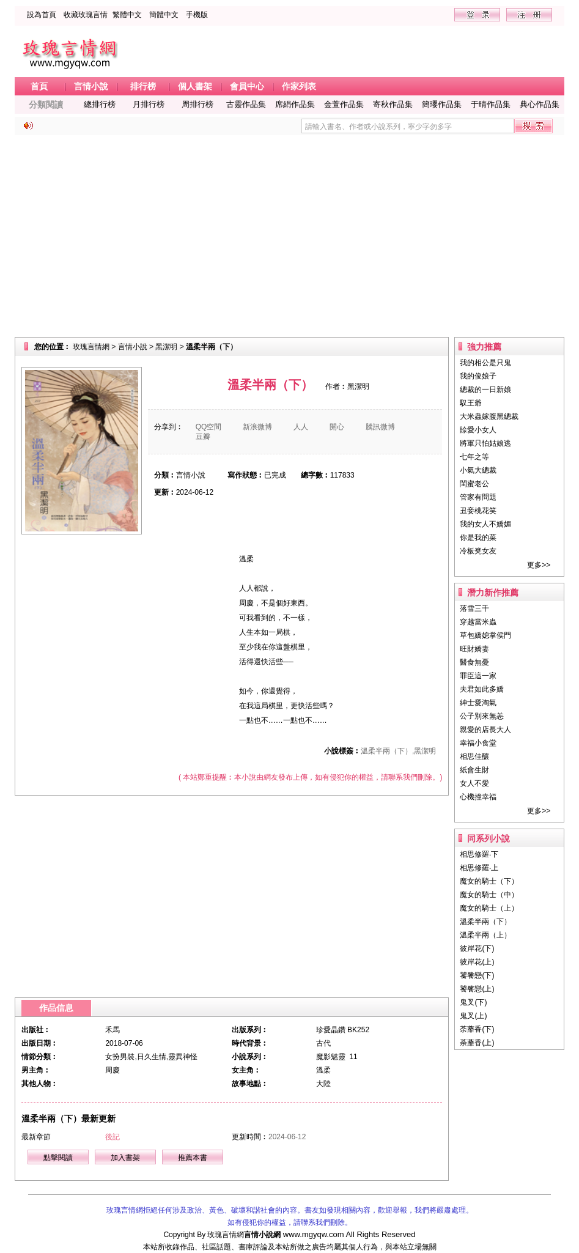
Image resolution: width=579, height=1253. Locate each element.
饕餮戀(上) (477, 989)
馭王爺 (471, 403)
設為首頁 (41, 14)
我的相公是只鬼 (485, 362)
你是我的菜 (478, 537)
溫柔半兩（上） (485, 935)
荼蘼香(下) (477, 1029)
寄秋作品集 (393, 104)
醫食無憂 (474, 662)
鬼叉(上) (473, 1015)
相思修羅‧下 (479, 854)
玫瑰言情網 (91, 346)
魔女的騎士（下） (489, 881)
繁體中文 (127, 14)
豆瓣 (203, 436)
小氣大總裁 (478, 470)
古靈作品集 (246, 104)
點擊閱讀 (58, 1157)
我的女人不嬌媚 (485, 524)
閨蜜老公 (474, 483)
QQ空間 (209, 427)
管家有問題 (478, 497)
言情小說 (132, 346)
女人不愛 (474, 783)
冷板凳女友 (478, 551)
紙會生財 (474, 770)
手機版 (197, 14)
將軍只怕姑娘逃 (485, 443)
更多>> (538, 565)
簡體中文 (164, 14)
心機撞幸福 (478, 797)
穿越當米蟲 (478, 622)
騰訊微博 (380, 427)
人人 (300, 427)
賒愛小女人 (478, 430)
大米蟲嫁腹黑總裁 (489, 416)
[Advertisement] (290, 236)
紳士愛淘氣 (478, 702)
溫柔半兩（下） (485, 921)
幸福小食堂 (478, 743)
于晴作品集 (491, 104)
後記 (112, 1137)
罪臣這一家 (478, 675)
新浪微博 (257, 427)
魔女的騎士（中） (489, 894)
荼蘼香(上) (477, 1042)
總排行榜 (100, 104)
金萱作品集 (344, 104)
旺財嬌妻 (474, 649)
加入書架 (125, 1157)
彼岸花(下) (477, 948)
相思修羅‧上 (479, 867)
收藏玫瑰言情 (86, 14)
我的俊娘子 (478, 376)
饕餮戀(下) (477, 975)
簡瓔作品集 (442, 104)
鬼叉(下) (473, 1002)
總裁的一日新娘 (485, 389)
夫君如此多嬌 (482, 689)
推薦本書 (192, 1157)
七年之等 (474, 457)
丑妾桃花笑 (478, 510)
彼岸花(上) (477, 962)
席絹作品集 (295, 104)
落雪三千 (474, 608)
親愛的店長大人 (485, 729)
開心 (337, 427)
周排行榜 (197, 104)
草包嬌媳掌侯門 (485, 635)
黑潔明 (166, 346)
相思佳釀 (474, 756)
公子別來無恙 (482, 716)
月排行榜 (148, 104)
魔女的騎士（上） (489, 908)
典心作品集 (539, 104)
